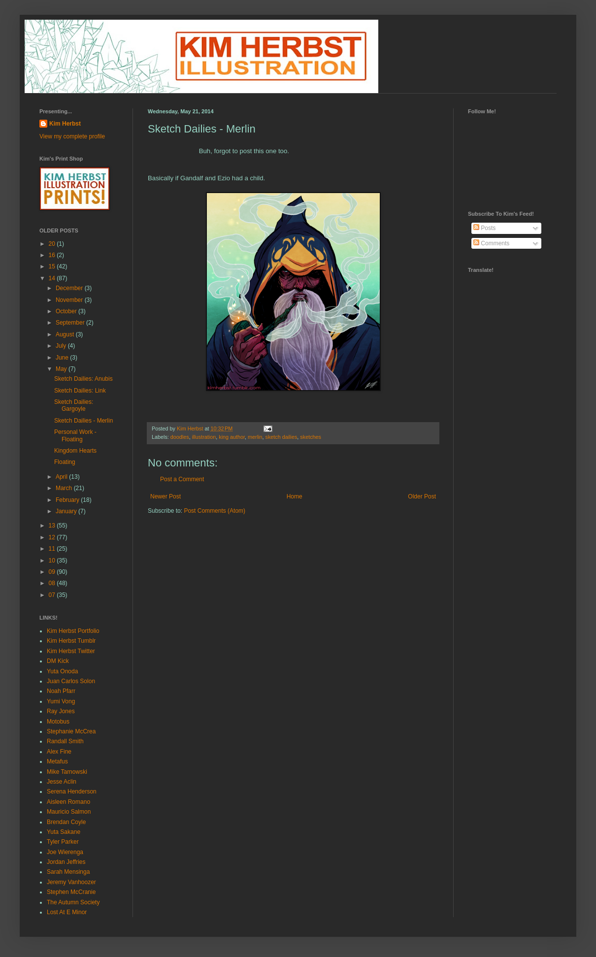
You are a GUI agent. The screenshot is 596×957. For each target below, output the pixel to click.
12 (53, 537)
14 (53, 278)
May (62, 368)
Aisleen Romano (68, 801)
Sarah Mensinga (68, 871)
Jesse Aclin (61, 781)
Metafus (57, 761)
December (70, 288)
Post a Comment (182, 479)
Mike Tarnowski (67, 771)
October (67, 311)
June (63, 357)
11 (53, 548)
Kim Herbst (190, 428)
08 (53, 583)
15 (53, 266)
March (65, 488)
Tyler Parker (63, 841)
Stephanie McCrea (71, 731)
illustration (204, 437)
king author (232, 437)
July (62, 345)
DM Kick (58, 661)
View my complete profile (72, 136)
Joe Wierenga (65, 852)
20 (53, 243)
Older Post (422, 496)
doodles (179, 437)
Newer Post (165, 496)
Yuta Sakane (63, 831)
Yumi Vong (61, 701)
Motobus (58, 721)
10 (53, 560)
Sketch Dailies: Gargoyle (73, 405)
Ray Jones (61, 711)
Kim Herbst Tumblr (71, 640)
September (71, 322)
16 (53, 255)
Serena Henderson (72, 791)
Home (294, 496)
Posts (484, 228)
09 (53, 571)
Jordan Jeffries (66, 861)
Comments (491, 243)
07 (53, 595)
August (66, 334)
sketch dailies (281, 437)
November (70, 300)
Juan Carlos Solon (71, 681)
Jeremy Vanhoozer (71, 882)
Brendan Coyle (66, 822)
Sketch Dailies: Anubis (83, 378)
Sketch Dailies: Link (80, 390)
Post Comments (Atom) (214, 510)
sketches (310, 437)
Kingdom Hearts (75, 450)
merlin (255, 437)
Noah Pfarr (61, 691)
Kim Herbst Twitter (71, 651)
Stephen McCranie (71, 892)
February (68, 499)
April (62, 476)
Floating (64, 462)
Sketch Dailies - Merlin (83, 420)
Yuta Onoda (62, 671)
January (67, 511)
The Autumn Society (73, 902)
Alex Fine (59, 751)
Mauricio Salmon (69, 811)
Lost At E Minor (67, 912)
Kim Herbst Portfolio (73, 630)
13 (53, 525)
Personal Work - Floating (75, 435)
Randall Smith (65, 741)
